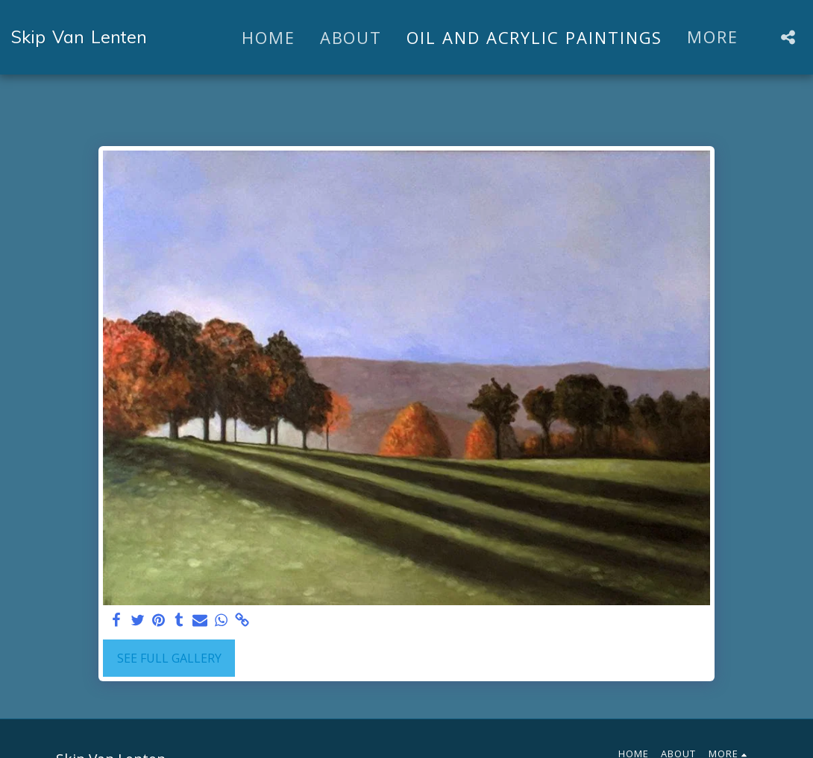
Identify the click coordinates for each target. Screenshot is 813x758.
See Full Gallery (169, 658)
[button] (787, 37)
